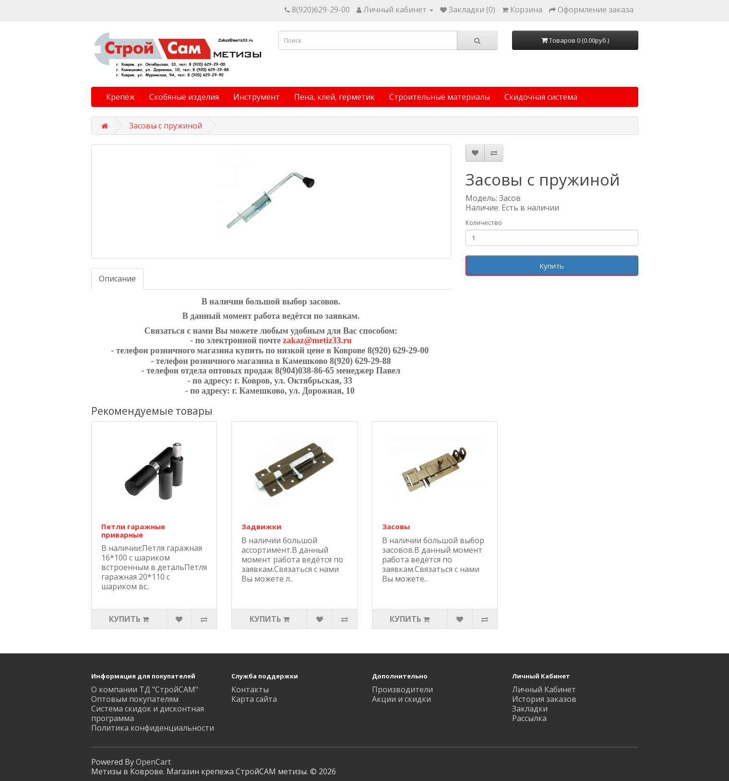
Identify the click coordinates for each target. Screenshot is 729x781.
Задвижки (261, 526)
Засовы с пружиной (165, 125)
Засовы (396, 526)
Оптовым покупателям (135, 699)
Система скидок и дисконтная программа (147, 713)
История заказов (544, 699)
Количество (484, 222)
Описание (117, 278)
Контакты (250, 689)
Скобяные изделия (184, 97)
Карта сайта (254, 699)
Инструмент (256, 97)
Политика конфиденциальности (152, 728)
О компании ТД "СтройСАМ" (144, 689)
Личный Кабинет (544, 689)
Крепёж (120, 97)
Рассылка (529, 718)
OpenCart (153, 762)
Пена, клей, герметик (334, 97)
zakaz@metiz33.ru (317, 340)
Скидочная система (540, 97)
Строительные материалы (439, 97)
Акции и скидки (401, 699)
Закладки (530, 708)
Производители (402, 689)
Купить (551, 265)
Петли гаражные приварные (133, 530)
